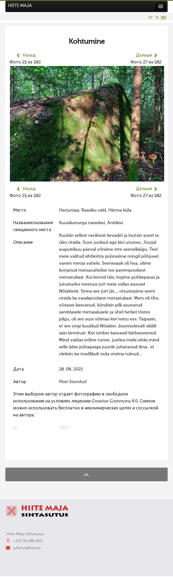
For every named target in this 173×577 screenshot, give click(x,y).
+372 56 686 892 (27, 541)
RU (163, 18)
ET (151, 18)
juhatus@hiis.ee (27, 548)
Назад (29, 55)
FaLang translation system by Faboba (28, 453)
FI (157, 18)
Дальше (144, 55)
